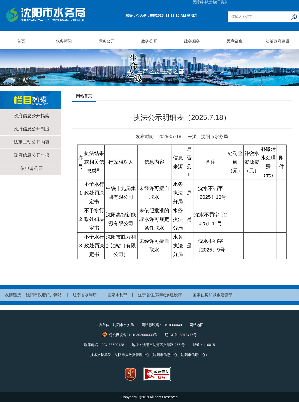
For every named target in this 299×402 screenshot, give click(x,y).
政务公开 (149, 41)
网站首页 (84, 96)
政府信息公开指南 (32, 115)
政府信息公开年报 (32, 155)
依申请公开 (31, 168)
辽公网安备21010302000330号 (133, 335)
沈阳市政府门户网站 (44, 295)
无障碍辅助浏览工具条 (210, 2)
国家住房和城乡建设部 (212, 295)
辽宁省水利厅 (85, 295)
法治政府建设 (278, 41)
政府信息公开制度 (32, 128)
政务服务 (192, 41)
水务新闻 (64, 41)
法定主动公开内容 (32, 142)
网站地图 (197, 325)
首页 (21, 41)
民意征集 (235, 41)
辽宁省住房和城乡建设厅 (160, 295)
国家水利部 (117, 295)
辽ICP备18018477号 (181, 335)
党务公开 (107, 41)
